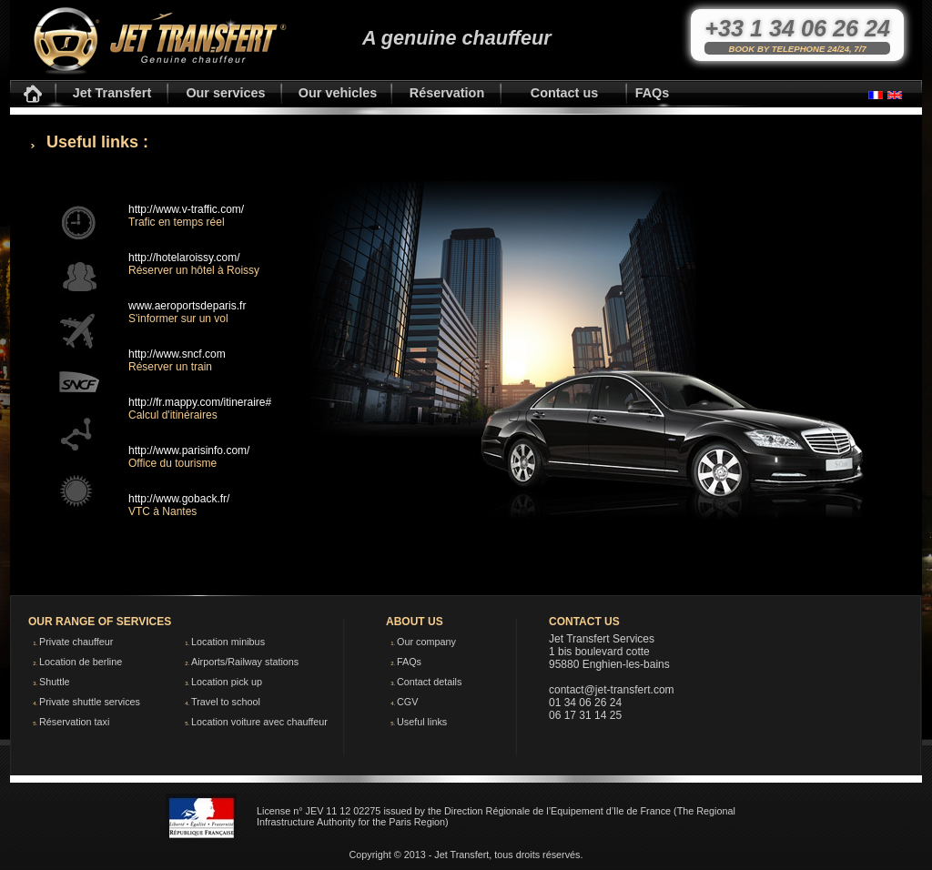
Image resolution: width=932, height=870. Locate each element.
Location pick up (226, 681)
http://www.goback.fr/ (178, 498)
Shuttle (54, 681)
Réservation (447, 93)
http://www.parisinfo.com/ (188, 450)
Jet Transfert (112, 93)
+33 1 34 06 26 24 (797, 28)
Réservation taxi (74, 721)
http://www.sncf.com (177, 354)
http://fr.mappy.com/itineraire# (199, 402)
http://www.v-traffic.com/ (186, 209)
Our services (225, 93)
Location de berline (80, 661)
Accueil (33, 93)
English (894, 95)
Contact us (564, 93)
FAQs (652, 93)
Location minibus (228, 641)
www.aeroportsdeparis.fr (187, 305)
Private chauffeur (76, 641)
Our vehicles (338, 93)
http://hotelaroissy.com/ (184, 257)
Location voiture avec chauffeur (259, 721)
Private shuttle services (89, 701)
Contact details (429, 681)
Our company (426, 641)
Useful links (422, 721)
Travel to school (225, 701)
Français (875, 95)
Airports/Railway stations (245, 661)
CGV (407, 701)
